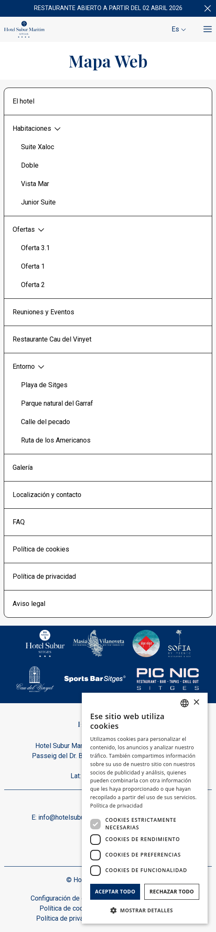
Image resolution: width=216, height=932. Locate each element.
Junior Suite (38, 202)
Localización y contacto (47, 495)
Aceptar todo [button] (115, 891)
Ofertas (29, 229)
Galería (23, 467)
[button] (144, 910)
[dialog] (145, 808)
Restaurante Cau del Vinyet (52, 339)
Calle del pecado (45, 422)
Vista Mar (35, 184)
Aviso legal (29, 604)
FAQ (19, 522)
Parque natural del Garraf (57, 403)
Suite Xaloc (37, 147)
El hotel (23, 101)
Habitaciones (37, 128)
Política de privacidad (44, 576)
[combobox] (184, 703)
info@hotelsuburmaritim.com (80, 817)
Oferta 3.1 (35, 248)
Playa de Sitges (44, 385)
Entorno (29, 366)
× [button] (196, 702)
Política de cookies (41, 549)
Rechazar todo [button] (171, 891)
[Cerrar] (207, 8)
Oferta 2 (33, 285)
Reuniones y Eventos (43, 312)
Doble (30, 165)
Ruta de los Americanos (56, 440)
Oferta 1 (33, 266)
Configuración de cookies (68, 898)
